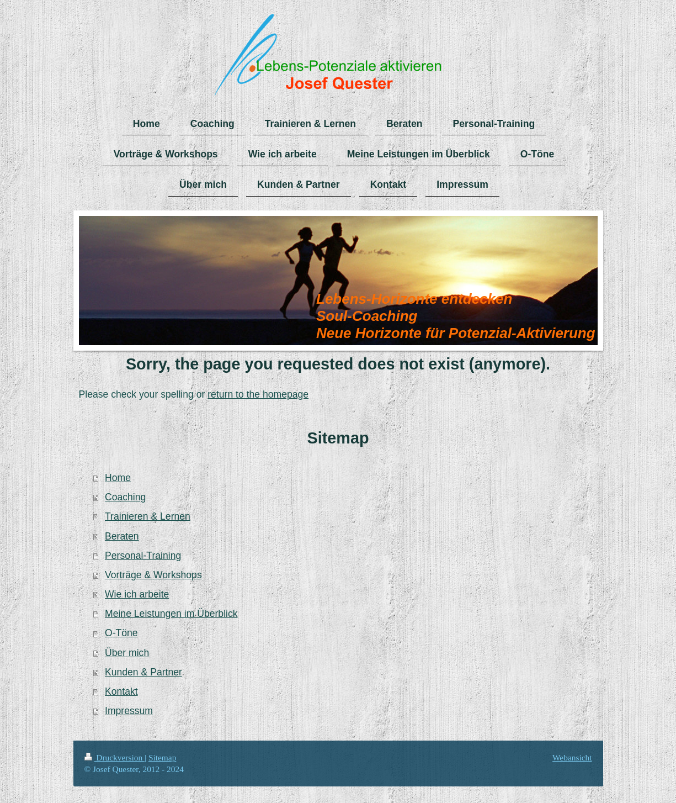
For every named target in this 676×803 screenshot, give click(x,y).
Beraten (122, 536)
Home (118, 477)
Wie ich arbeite (137, 594)
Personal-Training (143, 555)
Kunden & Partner (143, 672)
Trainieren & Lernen (147, 516)
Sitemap (162, 757)
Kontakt (121, 691)
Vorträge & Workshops (153, 574)
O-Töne (121, 632)
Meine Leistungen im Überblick (171, 613)
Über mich (127, 652)
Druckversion (114, 757)
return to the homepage (257, 394)
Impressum (129, 710)
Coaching (125, 497)
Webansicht (572, 757)
